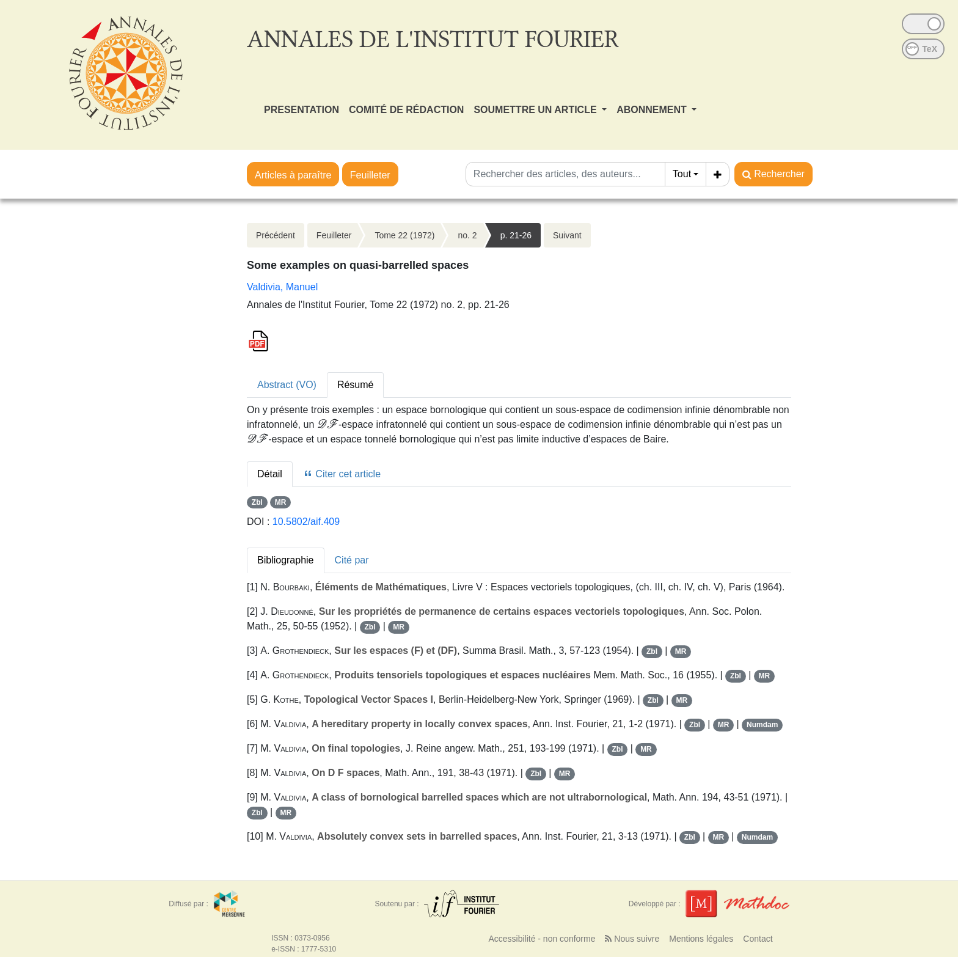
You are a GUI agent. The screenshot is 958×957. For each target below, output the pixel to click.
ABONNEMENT (652, 110)
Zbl (257, 502)
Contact (757, 939)
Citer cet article (342, 474)
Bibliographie (285, 560)
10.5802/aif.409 (306, 521)
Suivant (567, 235)
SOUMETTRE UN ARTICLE (536, 110)
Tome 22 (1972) (404, 235)
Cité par (352, 560)
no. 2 (467, 235)
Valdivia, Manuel (282, 287)
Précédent (275, 235)
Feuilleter (370, 175)
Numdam (762, 725)
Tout (682, 174)
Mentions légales (701, 939)
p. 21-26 (516, 235)
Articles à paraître (293, 175)
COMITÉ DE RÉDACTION (406, 110)
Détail (269, 474)
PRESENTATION (301, 110)
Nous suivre (632, 939)
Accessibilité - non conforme (541, 939)
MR (281, 502)
